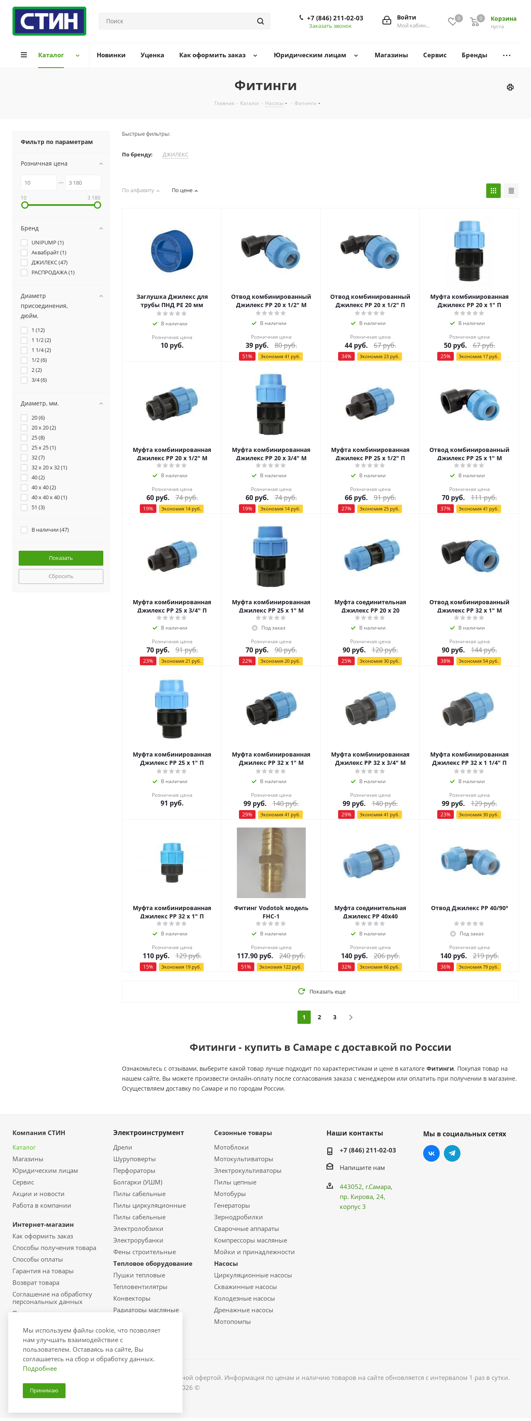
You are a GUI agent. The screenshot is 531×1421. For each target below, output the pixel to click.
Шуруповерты (134, 1159)
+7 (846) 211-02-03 (335, 18)
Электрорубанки (138, 1240)
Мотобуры (230, 1193)
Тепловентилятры (140, 1286)
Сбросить (61, 576)
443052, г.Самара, (366, 1186)
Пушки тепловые (139, 1275)
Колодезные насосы (244, 1298)
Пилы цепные (235, 1182)
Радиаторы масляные (146, 1310)
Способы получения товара (54, 1247)
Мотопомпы (232, 1321)
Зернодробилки (238, 1217)
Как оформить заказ (42, 1236)
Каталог (24, 1147)
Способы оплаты (37, 1259)
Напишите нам (362, 1167)
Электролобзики (138, 1228)
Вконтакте (431, 1153)
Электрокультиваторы (248, 1170)
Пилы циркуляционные (149, 1205)
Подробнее (40, 1368)
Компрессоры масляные (250, 1240)
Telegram (452, 1153)
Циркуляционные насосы (253, 1275)
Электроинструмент (148, 1132)
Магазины (28, 1159)
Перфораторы (134, 1170)
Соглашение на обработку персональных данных (52, 1298)
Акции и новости (38, 1193)
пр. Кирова (356, 1196)
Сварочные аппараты (246, 1228)
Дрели (122, 1147)
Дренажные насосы (243, 1310)
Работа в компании (41, 1205)
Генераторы (232, 1205)
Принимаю (44, 1390)
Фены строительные (144, 1252)
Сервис (23, 1182)
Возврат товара (35, 1282)
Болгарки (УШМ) (137, 1182)
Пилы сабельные (139, 1193)
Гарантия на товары (43, 1271)
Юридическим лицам (45, 1170)
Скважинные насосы (245, 1286)
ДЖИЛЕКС (175, 154)
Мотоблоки (231, 1147)
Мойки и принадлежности (254, 1252)
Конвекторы (132, 1298)
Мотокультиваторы (243, 1159)
